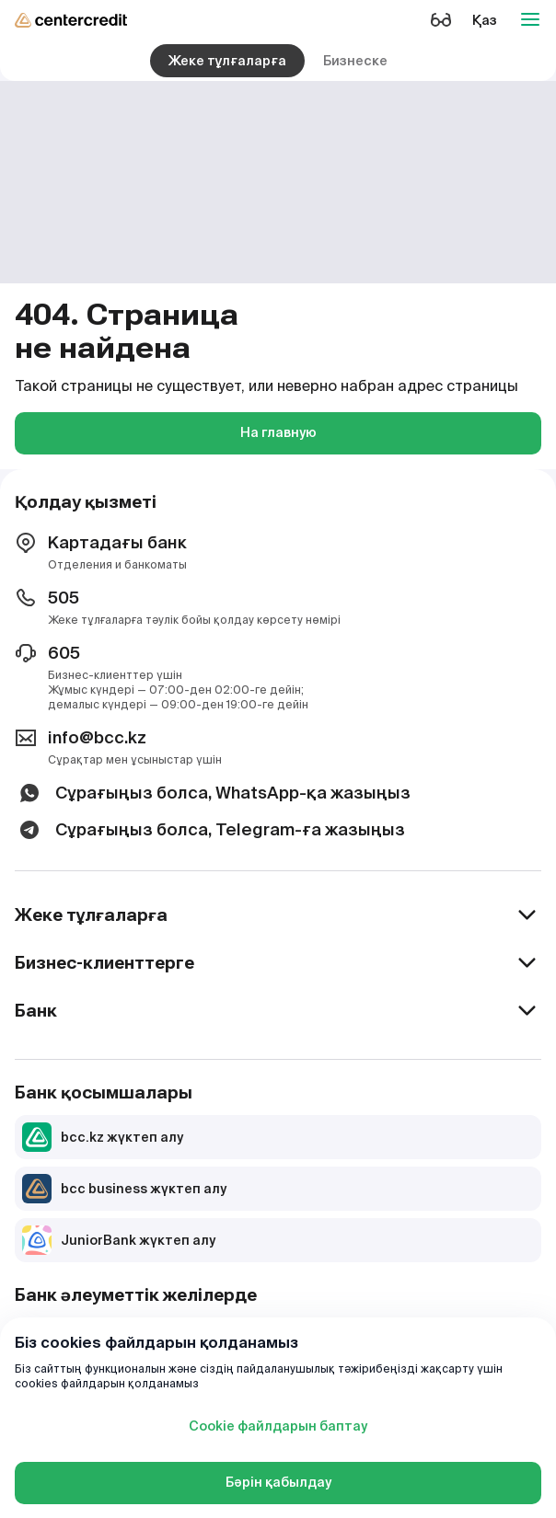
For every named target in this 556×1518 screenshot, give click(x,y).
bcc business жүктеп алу (124, 1188)
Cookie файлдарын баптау (278, 1426)
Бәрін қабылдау (278, 1482)
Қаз (484, 20)
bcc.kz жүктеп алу (102, 1137)
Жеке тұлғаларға (227, 60)
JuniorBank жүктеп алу (118, 1240)
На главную (278, 432)
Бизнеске (355, 60)
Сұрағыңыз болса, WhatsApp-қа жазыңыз (213, 793)
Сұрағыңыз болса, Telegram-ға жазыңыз (210, 830)
